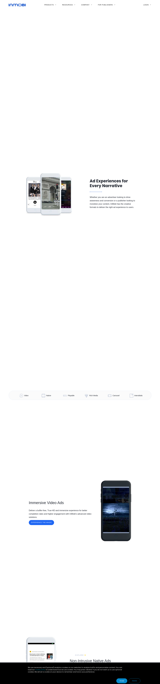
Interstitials (136, 395)
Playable (68, 395)
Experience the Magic (41, 522)
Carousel (113, 395)
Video (23, 395)
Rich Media (91, 395)
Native (46, 395)
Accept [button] (122, 681)
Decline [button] (134, 681)
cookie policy (40, 670)
